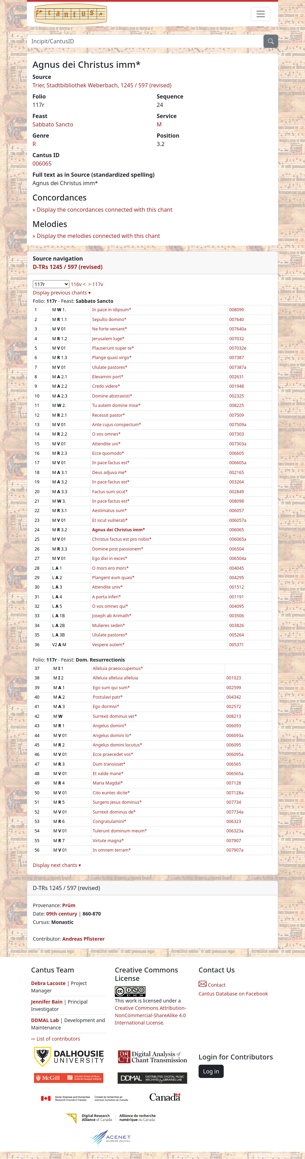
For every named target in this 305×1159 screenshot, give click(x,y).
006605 (236, 453)
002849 (236, 492)
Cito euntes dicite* (111, 793)
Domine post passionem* (117, 549)
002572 (233, 706)
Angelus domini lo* (112, 735)
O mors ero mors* (110, 568)
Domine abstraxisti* (112, 396)
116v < (78, 284)
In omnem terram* (112, 850)
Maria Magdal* (108, 783)
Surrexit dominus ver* (115, 716)
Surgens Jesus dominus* (117, 802)
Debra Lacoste (48, 983)
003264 (236, 482)
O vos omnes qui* (110, 606)
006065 (42, 163)
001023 (233, 678)
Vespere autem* (108, 645)
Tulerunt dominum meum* (120, 831)
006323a (235, 831)
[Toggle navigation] (260, 14)
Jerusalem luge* (108, 339)
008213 (233, 716)
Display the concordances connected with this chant (104, 209)
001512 (236, 587)
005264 (236, 635)
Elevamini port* (107, 377)
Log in (211, 1071)
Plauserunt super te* (113, 348)
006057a (237, 520)
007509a (237, 425)
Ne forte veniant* (109, 329)
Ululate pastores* (109, 367)
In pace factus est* (110, 463)
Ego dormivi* (106, 706)
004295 (236, 578)
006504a (237, 558)
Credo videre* (106, 386)
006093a (235, 735)
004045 (236, 568)
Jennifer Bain (47, 1001)
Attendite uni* (106, 444)
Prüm (68, 905)
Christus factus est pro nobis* (121, 539)
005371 (236, 645)
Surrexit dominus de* (114, 812)
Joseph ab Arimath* (112, 616)
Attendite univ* (107, 587)
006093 (233, 726)
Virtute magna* (108, 841)
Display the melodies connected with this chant (98, 236)
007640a (237, 329)
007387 (236, 357)
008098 (236, 501)
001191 (236, 597)
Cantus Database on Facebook (233, 993)
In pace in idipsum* (111, 310)
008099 (236, 310)
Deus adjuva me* (109, 472)
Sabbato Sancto (52, 124)
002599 (233, 688)
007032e (237, 348)
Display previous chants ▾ (62, 292)
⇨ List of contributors (55, 1038)
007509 (236, 415)
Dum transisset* (109, 764)
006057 (236, 510)
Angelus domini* (110, 726)
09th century (61, 913)
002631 (236, 377)
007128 (233, 783)
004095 (236, 606)
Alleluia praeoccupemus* (118, 668)
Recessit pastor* (108, 415)
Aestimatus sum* (109, 510)
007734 (233, 802)
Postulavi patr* (108, 697)
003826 (236, 625)
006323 (233, 821)
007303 (236, 434)
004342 (233, 697)
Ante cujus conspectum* (116, 425)
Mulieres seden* (108, 625)
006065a (237, 539)
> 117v (95, 284)
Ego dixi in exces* (109, 558)
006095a (235, 754)
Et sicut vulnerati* (110, 520)
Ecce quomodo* (108, 453)
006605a (237, 463)
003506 (236, 616)
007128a (235, 793)
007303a (237, 444)
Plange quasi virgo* (112, 357)
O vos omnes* (106, 434)
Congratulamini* (109, 821)
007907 (233, 841)
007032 (236, 339)
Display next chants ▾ (57, 865)
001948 (236, 386)
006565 (233, 764)
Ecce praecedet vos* (113, 754)
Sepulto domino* (109, 319)
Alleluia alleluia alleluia (115, 678)
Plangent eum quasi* (113, 578)
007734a (235, 812)
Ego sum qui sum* (111, 688)
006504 (236, 549)
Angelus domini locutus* (117, 745)
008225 (236, 405)
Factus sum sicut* (110, 492)
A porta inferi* (106, 597)
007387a (237, 367)
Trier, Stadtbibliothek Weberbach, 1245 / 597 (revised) (101, 85)
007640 (236, 319)
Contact (212, 985)
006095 (233, 745)
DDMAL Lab (45, 1020)
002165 (236, 472)
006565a (235, 774)
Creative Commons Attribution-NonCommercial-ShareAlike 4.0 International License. (150, 1015)
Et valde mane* (108, 774)
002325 (236, 396)
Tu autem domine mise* (116, 405)
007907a (235, 850)
